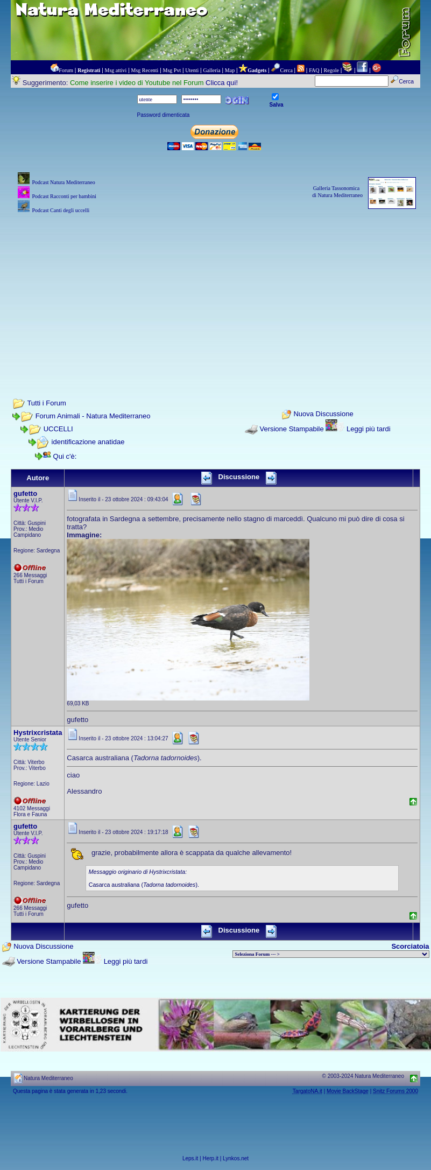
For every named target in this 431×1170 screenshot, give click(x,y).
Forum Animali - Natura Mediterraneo (93, 416)
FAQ (314, 70)
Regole (331, 70)
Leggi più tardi (369, 429)
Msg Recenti (145, 70)
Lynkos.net (236, 1158)
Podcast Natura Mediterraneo (63, 182)
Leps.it (190, 1158)
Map (230, 70)
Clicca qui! (222, 83)
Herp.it (210, 1158)
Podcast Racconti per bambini (64, 196)
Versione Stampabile (291, 429)
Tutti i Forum (46, 403)
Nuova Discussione (323, 414)
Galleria (211, 70)
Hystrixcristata (37, 732)
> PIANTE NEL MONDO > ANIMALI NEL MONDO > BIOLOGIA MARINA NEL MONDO (330, 954)
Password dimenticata (163, 115)
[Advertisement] (215, 291)
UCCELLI (58, 429)
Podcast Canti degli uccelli (60, 210)
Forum (66, 70)
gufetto (25, 493)
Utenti (192, 70)
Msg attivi (116, 70)
